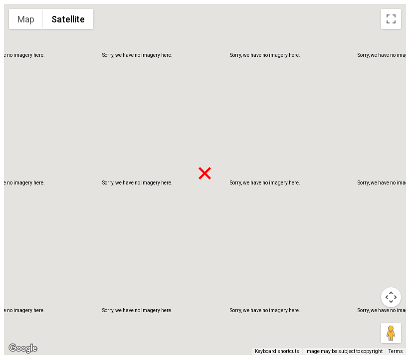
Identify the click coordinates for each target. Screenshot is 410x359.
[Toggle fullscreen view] (391, 19)
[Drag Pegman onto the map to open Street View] (391, 333)
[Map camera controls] (391, 297)
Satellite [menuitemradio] (68, 19)
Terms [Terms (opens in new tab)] (396, 351)
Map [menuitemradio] (25, 19)
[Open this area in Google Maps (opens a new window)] (22, 348)
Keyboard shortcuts (277, 351)
